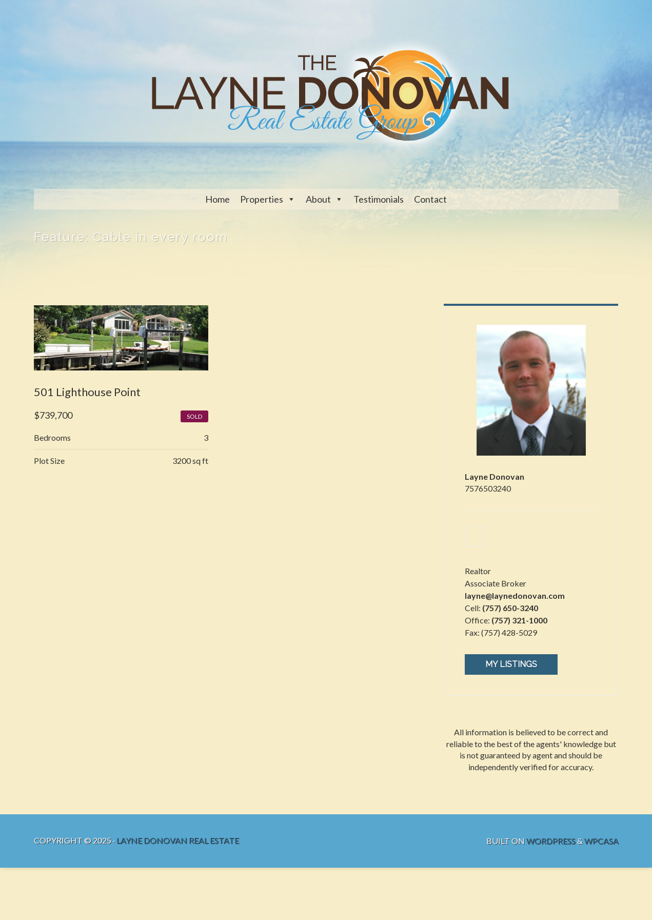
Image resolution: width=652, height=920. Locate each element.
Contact (430, 199)
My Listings (512, 666)
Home (217, 199)
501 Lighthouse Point (87, 392)
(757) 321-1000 (520, 622)
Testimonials (378, 199)
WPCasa (601, 842)
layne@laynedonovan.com (515, 597)
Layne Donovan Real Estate (177, 842)
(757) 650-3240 (511, 609)
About (318, 199)
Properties (261, 199)
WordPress (551, 842)
